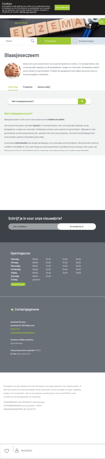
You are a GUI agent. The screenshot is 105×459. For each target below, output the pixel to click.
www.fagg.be (69, 397)
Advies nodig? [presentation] (43, 87)
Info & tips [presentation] (13, 87)
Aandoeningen (86, 40)
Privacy (8, 423)
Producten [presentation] (27, 87)
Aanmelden (26, 450)
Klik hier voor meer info (28, 12)
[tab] (14, 88)
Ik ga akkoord (62, 7)
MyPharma (30, 430)
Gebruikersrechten (13, 420)
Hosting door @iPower (14, 434)
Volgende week (18, 260)
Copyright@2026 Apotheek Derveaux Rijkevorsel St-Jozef (29, 417)
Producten (50, 40)
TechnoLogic (43, 430)
